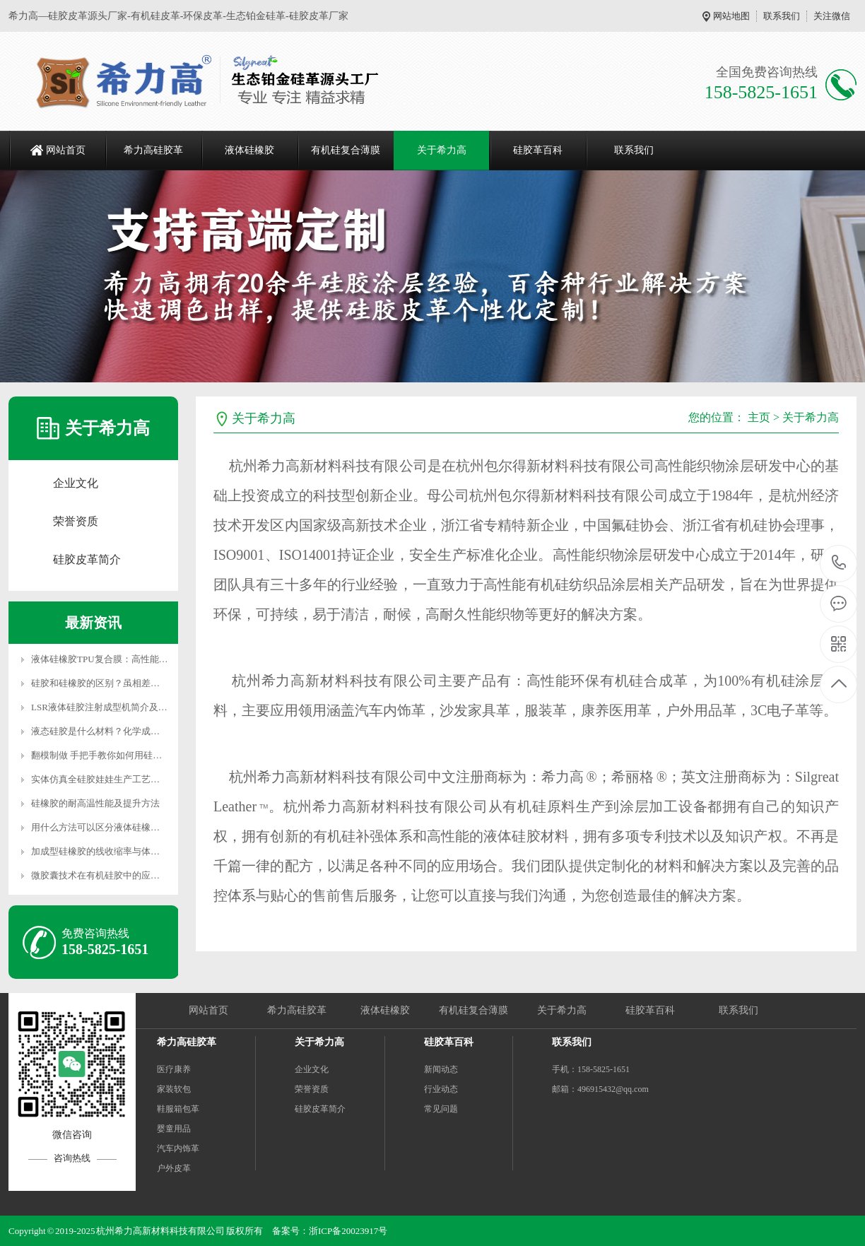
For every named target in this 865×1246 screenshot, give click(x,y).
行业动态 (441, 1089)
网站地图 (731, 16)
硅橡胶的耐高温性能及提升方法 (95, 803)
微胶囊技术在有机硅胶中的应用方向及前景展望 (127, 875)
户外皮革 (174, 1168)
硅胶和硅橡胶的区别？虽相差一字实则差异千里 (127, 683)
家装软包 (174, 1089)
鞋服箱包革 (178, 1109)
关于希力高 (441, 150)
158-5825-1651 (839, 563)
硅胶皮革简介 (87, 559)
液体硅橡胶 (249, 150)
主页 (759, 417)
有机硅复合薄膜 (345, 150)
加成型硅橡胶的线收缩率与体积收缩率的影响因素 (132, 851)
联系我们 (781, 16)
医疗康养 (174, 1069)
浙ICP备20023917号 (348, 1231)
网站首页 (66, 150)
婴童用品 (174, 1129)
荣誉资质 (75, 521)
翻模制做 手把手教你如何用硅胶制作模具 (115, 755)
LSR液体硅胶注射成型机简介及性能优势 (113, 707)
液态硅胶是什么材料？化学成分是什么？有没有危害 (136, 731)
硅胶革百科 (538, 150)
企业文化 (75, 483)
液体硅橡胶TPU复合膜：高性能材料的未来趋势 (127, 659)
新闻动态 (441, 1069)
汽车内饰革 (178, 1148)
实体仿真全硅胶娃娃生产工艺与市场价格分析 (123, 779)
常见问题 (441, 1109)
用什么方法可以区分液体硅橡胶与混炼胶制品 (123, 827)
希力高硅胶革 (153, 150)
